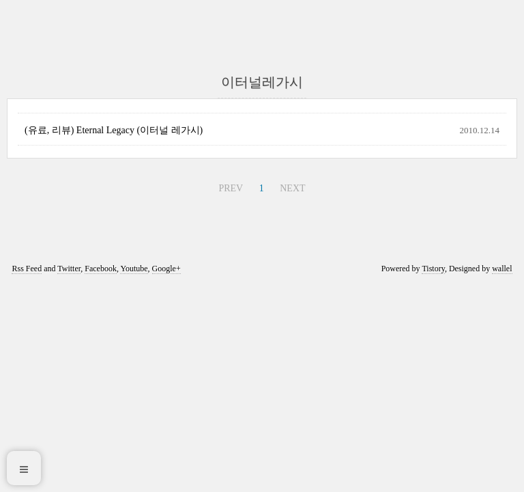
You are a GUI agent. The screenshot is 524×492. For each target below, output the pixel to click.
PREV (230, 188)
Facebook (101, 268)
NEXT (292, 188)
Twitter (69, 268)
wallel (502, 268)
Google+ (166, 268)
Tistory (433, 268)
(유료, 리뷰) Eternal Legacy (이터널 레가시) (114, 130)
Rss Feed (27, 268)
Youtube (133, 268)
